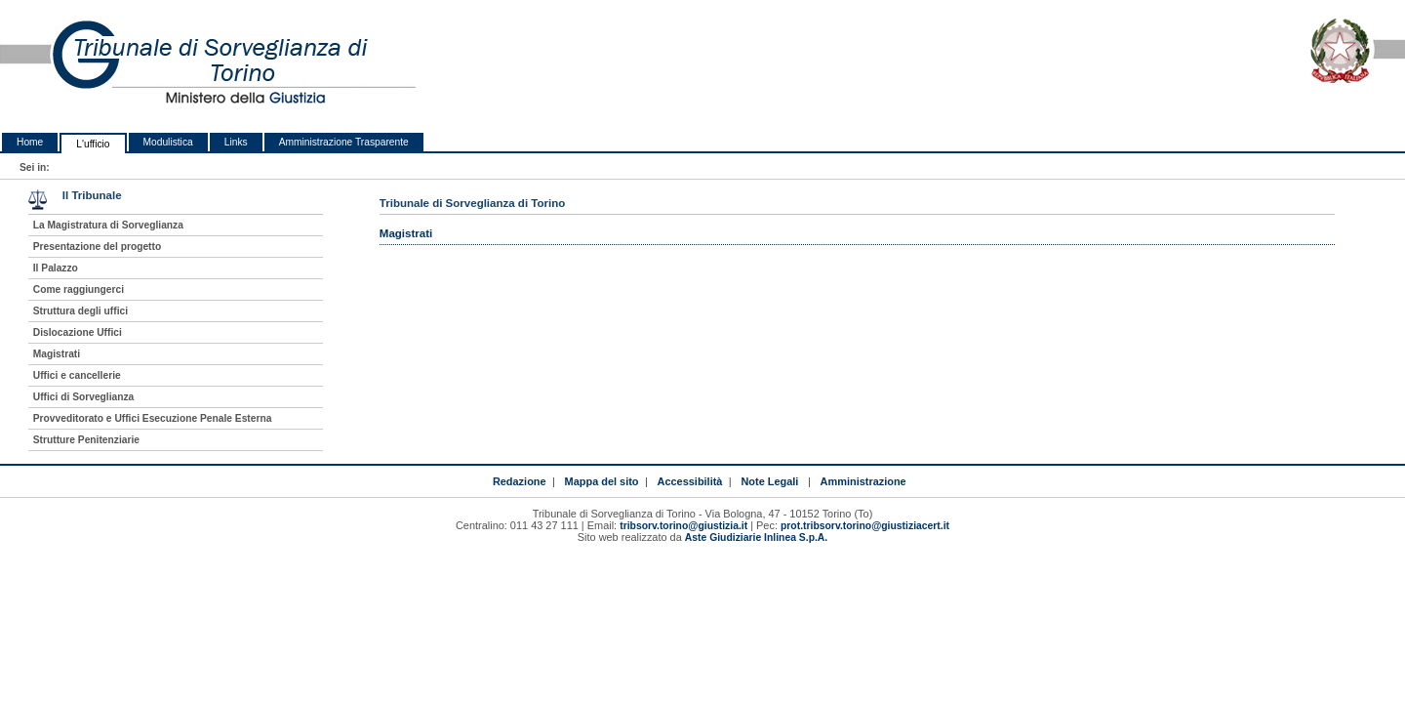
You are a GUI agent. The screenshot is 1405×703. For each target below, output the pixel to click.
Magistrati (56, 354)
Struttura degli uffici (80, 311)
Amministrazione (863, 481)
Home (30, 142)
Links (236, 142)
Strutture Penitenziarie (86, 439)
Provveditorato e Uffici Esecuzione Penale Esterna (152, 418)
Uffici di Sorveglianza (84, 397)
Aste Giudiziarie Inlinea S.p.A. (756, 537)
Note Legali (769, 481)
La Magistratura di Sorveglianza (108, 225)
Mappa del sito (602, 481)
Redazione (519, 481)
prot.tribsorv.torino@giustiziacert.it (865, 525)
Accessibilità (690, 481)
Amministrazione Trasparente (344, 142)
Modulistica (168, 142)
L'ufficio (92, 144)
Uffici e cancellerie (77, 375)
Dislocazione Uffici (77, 332)
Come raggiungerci (78, 289)
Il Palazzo (55, 268)
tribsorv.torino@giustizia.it (683, 525)
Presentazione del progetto (97, 246)
